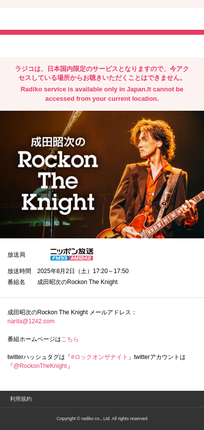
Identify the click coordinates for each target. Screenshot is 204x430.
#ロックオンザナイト (99, 357)
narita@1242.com (31, 321)
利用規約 (21, 399)
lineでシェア (108, 45)
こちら (70, 339)
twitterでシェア (22, 45)
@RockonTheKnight (40, 365)
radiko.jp (37, 19)
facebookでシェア (63, 45)
